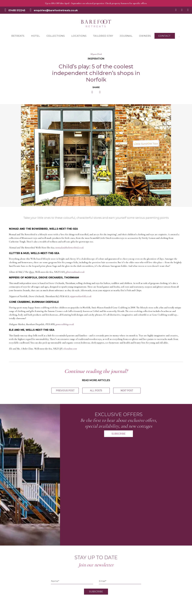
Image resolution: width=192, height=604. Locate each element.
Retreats (17, 35)
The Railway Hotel (13, 539)
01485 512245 (16, 10)
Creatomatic (46, 601)
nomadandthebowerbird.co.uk (69, 247)
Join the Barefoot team (54, 550)
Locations (79, 35)
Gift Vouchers (49, 555)
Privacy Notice (49, 544)
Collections (55, 35)
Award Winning (50, 560)
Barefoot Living (50, 565)
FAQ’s (45, 529)
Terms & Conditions (52, 534)
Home (6, 529)
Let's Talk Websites (18, 601)
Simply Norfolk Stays (53, 576)
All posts (93, 54)
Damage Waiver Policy (54, 539)
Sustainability (49, 571)
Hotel (35, 35)
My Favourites (10, 571)
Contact (164, 35)
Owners (145, 35)
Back (100, 54)
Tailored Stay (103, 35)
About (6, 581)
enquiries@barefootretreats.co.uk (56, 10)
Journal (126, 35)
